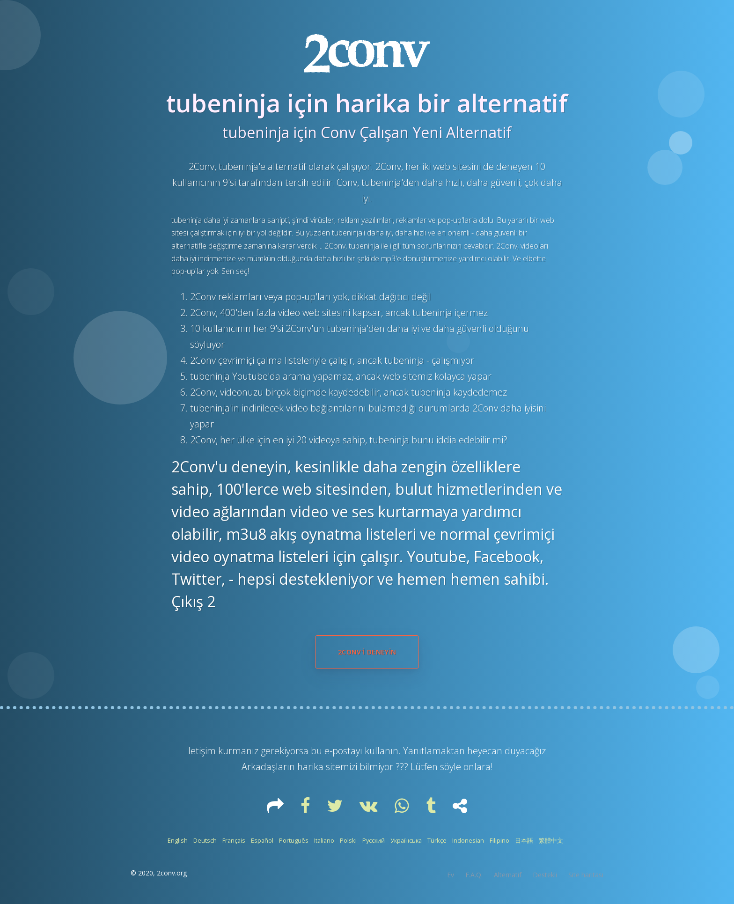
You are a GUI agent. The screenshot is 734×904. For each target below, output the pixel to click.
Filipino (499, 840)
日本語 (524, 840)
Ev (450, 874)
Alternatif (507, 874)
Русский (373, 840)
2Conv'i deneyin (367, 651)
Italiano (324, 840)
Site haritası (585, 874)
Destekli (545, 874)
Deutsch (205, 840)
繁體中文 (551, 840)
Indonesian (468, 840)
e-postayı (344, 750)
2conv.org (172, 872)
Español (262, 840)
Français (233, 840)
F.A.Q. (474, 874)
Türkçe (437, 840)
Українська (406, 840)
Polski (348, 840)
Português (293, 840)
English (178, 840)
